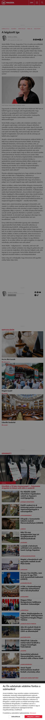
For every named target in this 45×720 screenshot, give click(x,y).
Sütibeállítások (15, 716)
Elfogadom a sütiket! (33, 716)
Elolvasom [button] (33, 713)
